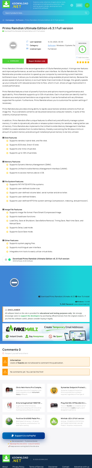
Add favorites (83, 57)
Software (19, 20)
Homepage (10, 20)
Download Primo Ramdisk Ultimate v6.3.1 (56, 296)
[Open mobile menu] (87, 5)
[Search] (86, 12)
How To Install (82, 296)
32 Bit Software (17, 261)
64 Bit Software (28, 261)
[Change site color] (72, 5)
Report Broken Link (37, 61)
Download (14, 61)
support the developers (30, 316)
